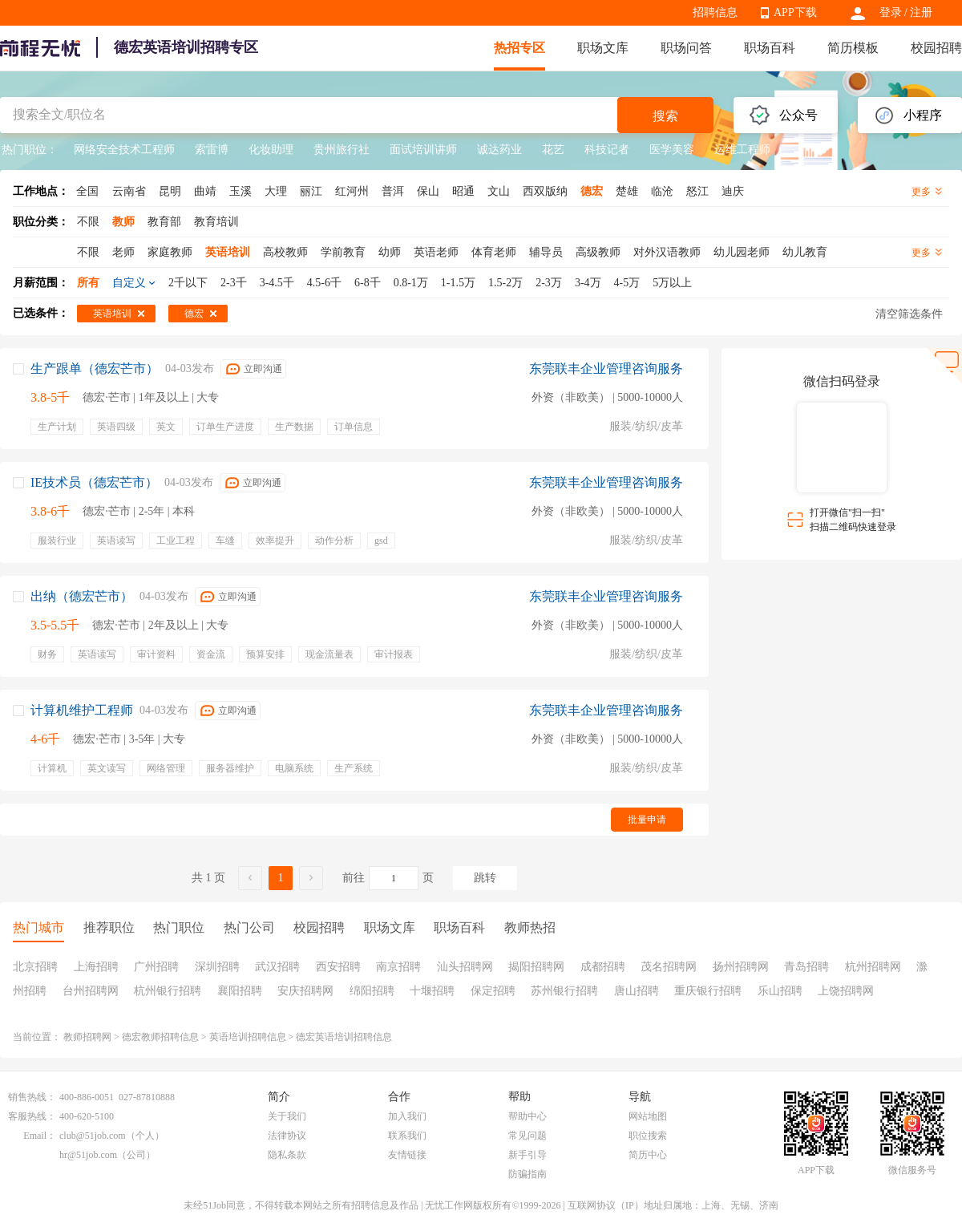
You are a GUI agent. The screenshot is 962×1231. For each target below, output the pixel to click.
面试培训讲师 (423, 150)
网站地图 (648, 1116)
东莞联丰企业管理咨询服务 (606, 368)
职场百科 (769, 48)
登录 (890, 12)
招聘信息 (715, 12)
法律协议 (287, 1135)
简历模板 (853, 48)
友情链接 (407, 1154)
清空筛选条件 (909, 314)
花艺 (553, 150)
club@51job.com (92, 1135)
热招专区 (519, 48)
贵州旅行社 (341, 150)
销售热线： (32, 1097)
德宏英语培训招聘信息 (344, 1037)
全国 (87, 191)
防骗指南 (527, 1174)
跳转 (485, 878)
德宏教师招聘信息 (160, 1037)
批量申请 (647, 819)
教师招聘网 (87, 1037)
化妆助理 (271, 150)
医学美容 (671, 150)
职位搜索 (648, 1135)
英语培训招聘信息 (247, 1037)
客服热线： (32, 1116)
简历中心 (648, 1154)
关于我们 (287, 1116)
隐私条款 (287, 1154)
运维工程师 (742, 150)
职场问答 (686, 48)
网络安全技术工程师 (124, 150)
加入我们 (407, 1116)
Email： (39, 1135)
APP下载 (795, 12)
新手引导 (527, 1154)
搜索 (665, 116)
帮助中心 (527, 1116)
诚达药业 (499, 150)
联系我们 (407, 1135)
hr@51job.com (88, 1154)
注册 (921, 12)
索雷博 (211, 150)
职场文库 (603, 48)
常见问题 (527, 1135)
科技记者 (606, 150)
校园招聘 (936, 48)
